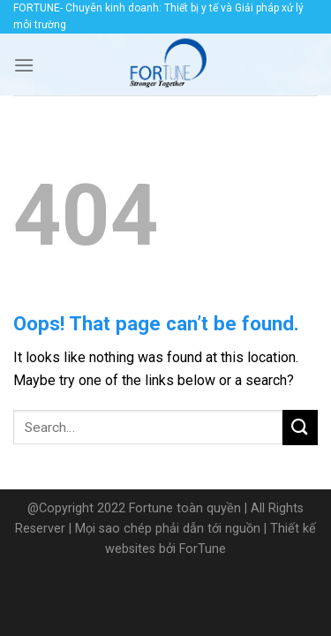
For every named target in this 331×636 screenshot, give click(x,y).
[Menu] (23, 65)
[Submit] (300, 427)
